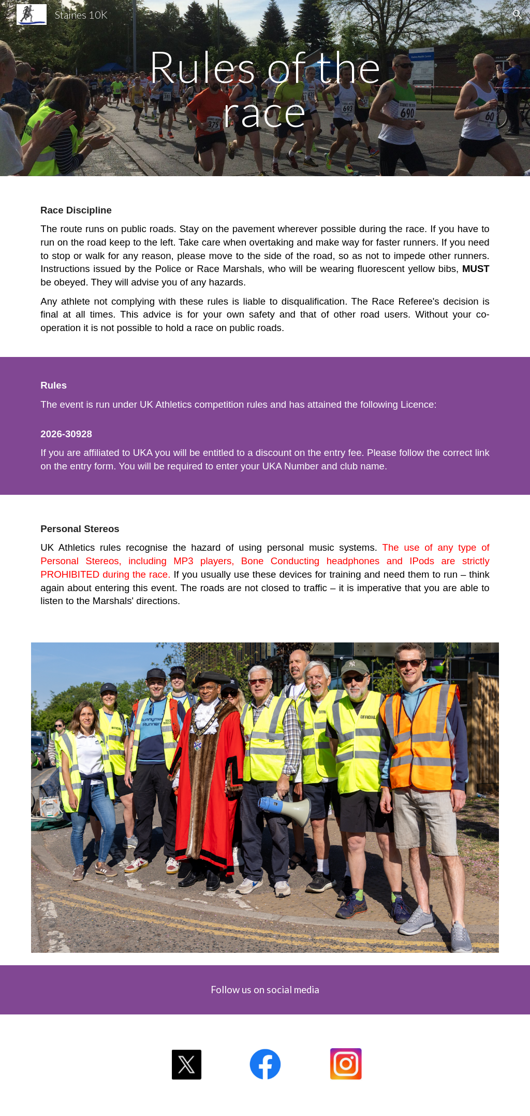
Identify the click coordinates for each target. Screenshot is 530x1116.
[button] (517, 14)
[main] (265, 88)
